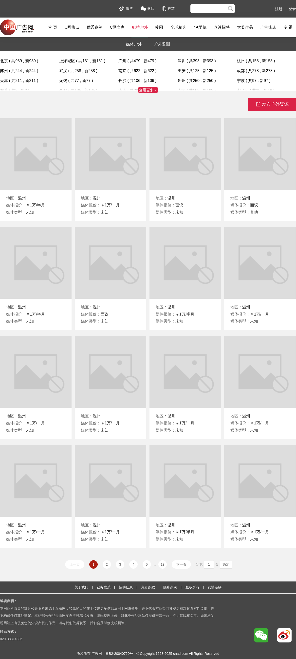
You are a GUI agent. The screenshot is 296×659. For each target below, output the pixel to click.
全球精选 (178, 27)
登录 (292, 9)
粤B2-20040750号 (119, 654)
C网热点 (72, 27)
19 (163, 564)
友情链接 (215, 587)
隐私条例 (170, 587)
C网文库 (117, 27)
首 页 (52, 27)
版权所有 (192, 587)
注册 (278, 9)
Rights (199, 654)
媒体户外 (134, 44)
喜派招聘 (222, 27)
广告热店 (268, 27)
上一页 (75, 564)
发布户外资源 (272, 105)
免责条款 (148, 587)
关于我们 (81, 587)
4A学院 (200, 27)
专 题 (287, 27)
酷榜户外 (140, 27)
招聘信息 (126, 587)
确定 (225, 564)
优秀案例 (94, 27)
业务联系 (104, 587)
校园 (159, 27)
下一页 (181, 564)
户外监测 (162, 44)
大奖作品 (245, 27)
